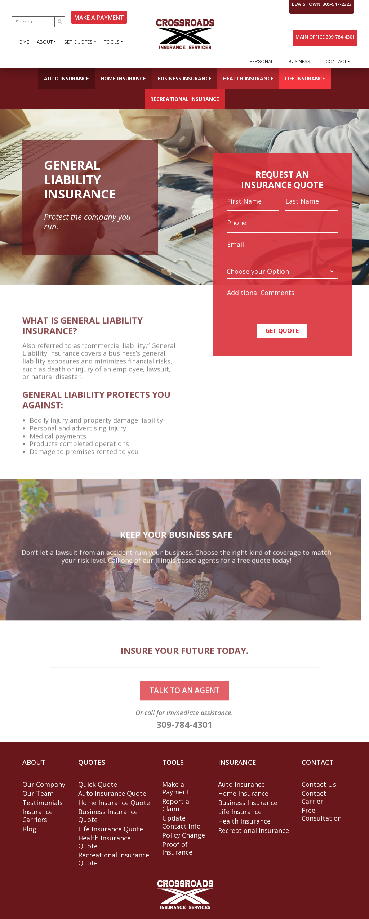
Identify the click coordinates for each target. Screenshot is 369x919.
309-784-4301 (184, 735)
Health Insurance (248, 78)
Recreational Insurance (184, 98)
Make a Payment (176, 788)
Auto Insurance (66, 78)
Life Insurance (305, 78)
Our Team (38, 793)
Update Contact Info (181, 822)
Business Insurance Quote (108, 815)
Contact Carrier (314, 797)
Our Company (43, 784)
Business (299, 61)
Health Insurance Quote (104, 842)
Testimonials (42, 802)
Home (22, 42)
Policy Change (183, 835)
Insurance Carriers (37, 815)
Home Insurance (123, 78)
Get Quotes (78, 42)
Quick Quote (97, 784)
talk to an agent (184, 701)
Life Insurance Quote (110, 829)
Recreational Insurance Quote (113, 859)
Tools (112, 42)
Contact (336, 61)
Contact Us (319, 784)
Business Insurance (184, 78)
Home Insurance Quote (114, 802)
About (45, 42)
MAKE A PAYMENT (99, 18)
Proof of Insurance (177, 848)
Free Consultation (322, 814)
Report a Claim (175, 805)
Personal (262, 61)
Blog (29, 829)
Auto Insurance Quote (112, 793)
